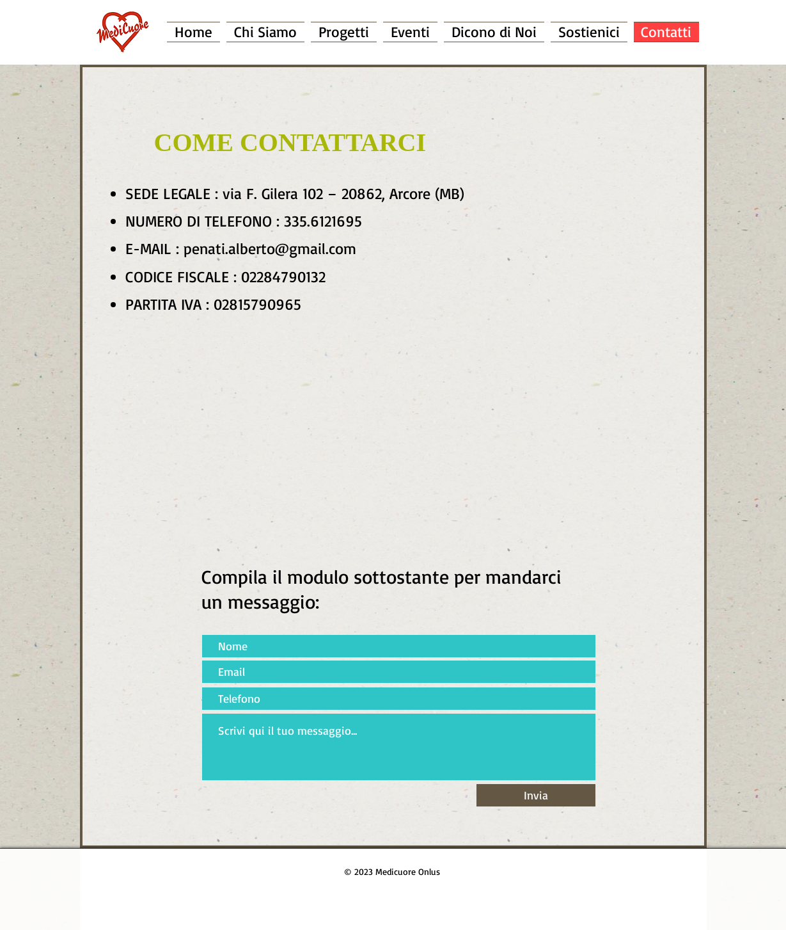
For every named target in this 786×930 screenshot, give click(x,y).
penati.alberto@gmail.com (270, 248)
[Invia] (535, 795)
